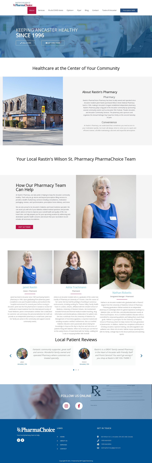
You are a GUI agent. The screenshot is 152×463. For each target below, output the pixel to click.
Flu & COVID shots (55, 10)
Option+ (70, 10)
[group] (30, 286)
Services (41, 10)
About (31, 10)
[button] (10, 355)
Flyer (79, 10)
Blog (87, 10)
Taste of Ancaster (109, 10)
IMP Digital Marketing (86, 461)
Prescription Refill (129, 10)
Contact (95, 10)
